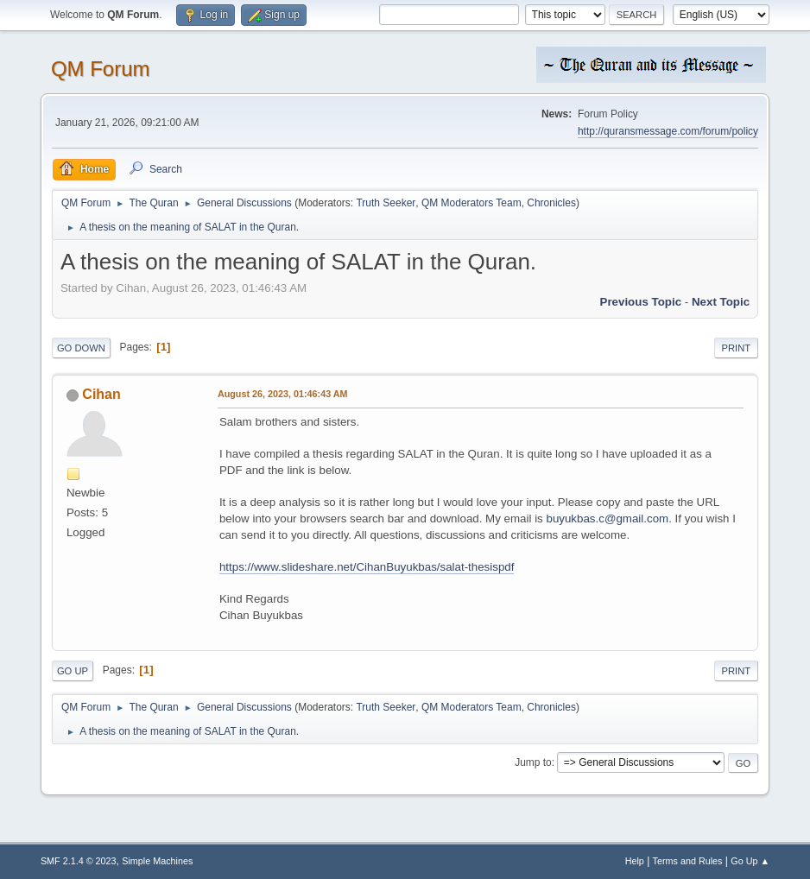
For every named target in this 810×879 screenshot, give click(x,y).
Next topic (721, 301)
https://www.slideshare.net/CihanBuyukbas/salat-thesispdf (367, 566)
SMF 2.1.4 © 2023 (79, 861)
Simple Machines (157, 861)
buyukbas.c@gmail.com (607, 518)
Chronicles (551, 203)
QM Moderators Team (471, 203)
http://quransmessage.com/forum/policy (668, 131)
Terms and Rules (688, 861)
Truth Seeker (385, 203)
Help (634, 861)
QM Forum (100, 68)
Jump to (533, 762)
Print (736, 348)
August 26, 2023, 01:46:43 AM (283, 394)
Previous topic (641, 301)
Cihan (101, 394)
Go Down (81, 348)
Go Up (72, 671)
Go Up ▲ (750, 861)
